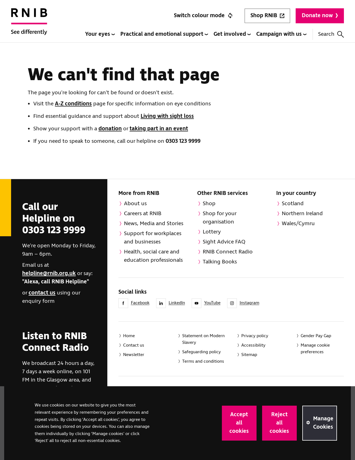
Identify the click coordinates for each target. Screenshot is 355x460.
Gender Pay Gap (316, 336)
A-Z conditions (73, 104)
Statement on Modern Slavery (203, 339)
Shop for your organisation (220, 218)
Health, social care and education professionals (153, 256)
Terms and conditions (203, 361)
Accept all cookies (239, 423)
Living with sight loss (167, 116)
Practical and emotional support (164, 34)
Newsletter (133, 355)
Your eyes (100, 34)
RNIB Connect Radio (228, 252)
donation (110, 129)
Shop (209, 203)
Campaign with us (281, 34)
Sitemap (249, 355)
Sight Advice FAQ (224, 242)
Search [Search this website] (331, 34)
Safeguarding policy (201, 352)
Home (129, 336)
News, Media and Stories (153, 223)
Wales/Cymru (298, 223)
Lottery (212, 232)
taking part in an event (159, 129)
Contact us (133, 345)
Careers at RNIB (142, 213)
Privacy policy (254, 336)
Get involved (232, 34)
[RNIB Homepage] (29, 25)
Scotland (293, 203)
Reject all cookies (279, 423)
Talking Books (220, 262)
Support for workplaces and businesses (152, 238)
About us (135, 203)
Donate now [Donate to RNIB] (320, 15)
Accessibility (253, 345)
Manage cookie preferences (315, 348)
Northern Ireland (302, 213)
